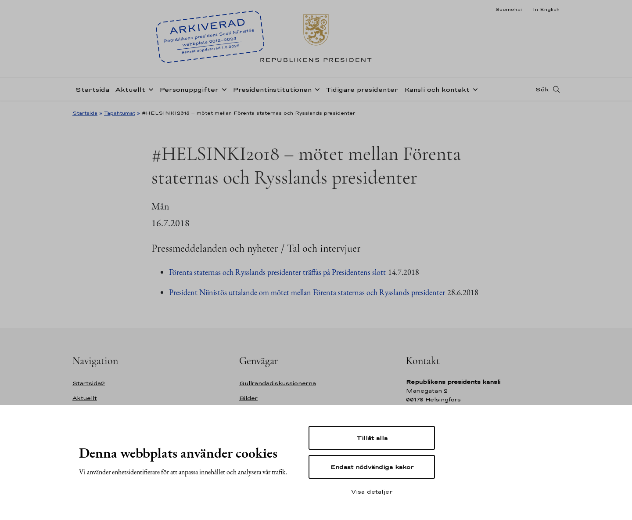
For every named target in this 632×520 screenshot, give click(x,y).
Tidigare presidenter (362, 89)
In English (546, 9)
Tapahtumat (119, 113)
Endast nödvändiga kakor (371, 467)
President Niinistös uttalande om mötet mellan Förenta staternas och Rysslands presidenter (307, 292)
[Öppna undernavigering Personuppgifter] (222, 88)
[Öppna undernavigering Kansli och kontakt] (474, 88)
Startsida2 (88, 383)
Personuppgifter (189, 89)
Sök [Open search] (542, 89)
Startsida (92, 89)
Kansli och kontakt (437, 89)
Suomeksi (508, 9)
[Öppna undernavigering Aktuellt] (149, 88)
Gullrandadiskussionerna (277, 383)
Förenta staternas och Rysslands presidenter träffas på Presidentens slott (277, 272)
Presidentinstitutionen (272, 89)
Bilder (248, 398)
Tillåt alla (372, 438)
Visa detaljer (371, 491)
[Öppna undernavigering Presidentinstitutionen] (316, 88)
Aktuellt (130, 89)
